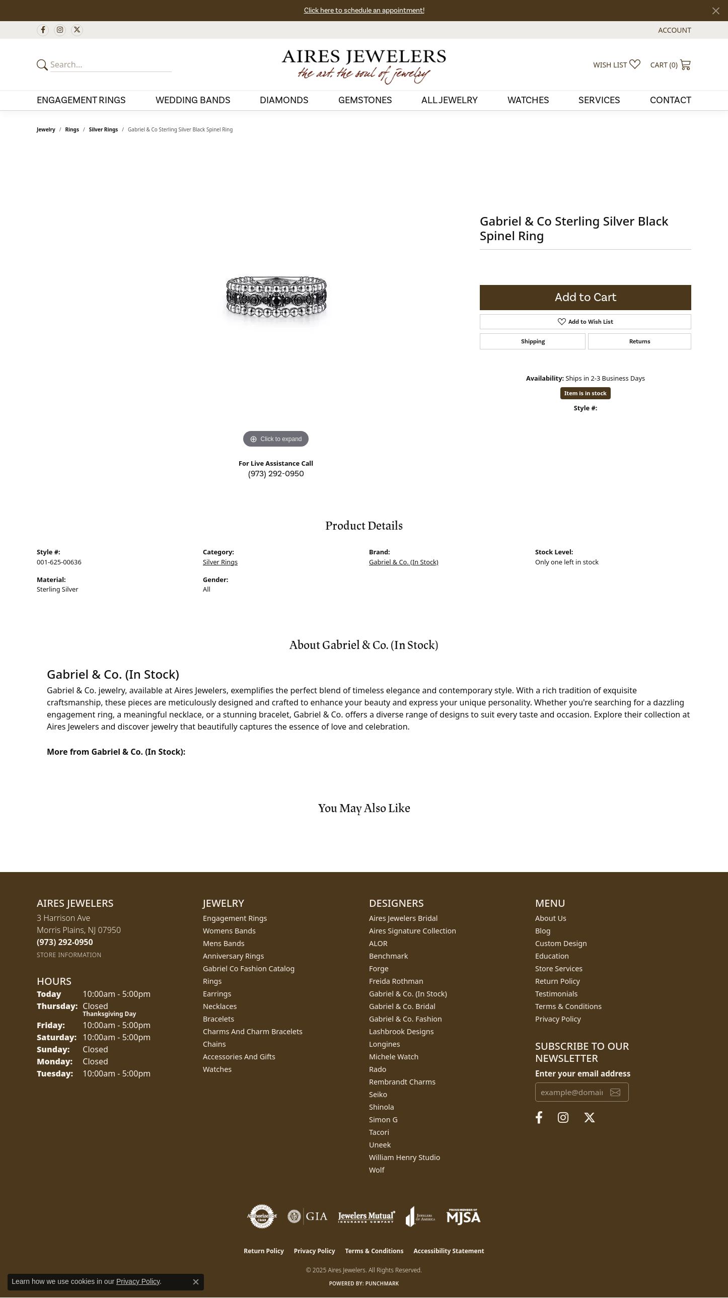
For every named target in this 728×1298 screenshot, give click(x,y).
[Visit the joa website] (420, 1216)
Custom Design (561, 943)
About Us (550, 918)
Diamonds (284, 100)
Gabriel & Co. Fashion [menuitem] (405, 1019)
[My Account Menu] (675, 30)
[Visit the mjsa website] (464, 1216)
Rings (72, 129)
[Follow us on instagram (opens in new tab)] (60, 30)
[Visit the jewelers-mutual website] (367, 1216)
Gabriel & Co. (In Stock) (404, 561)
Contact (670, 100)
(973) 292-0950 (276, 474)
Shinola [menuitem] (381, 1107)
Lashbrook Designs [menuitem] (401, 1031)
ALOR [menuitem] (378, 943)
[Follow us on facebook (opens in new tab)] (43, 30)
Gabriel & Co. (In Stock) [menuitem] (408, 993)
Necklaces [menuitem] (220, 1006)
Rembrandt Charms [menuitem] (402, 1082)
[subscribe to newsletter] (615, 1092)
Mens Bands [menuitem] (224, 943)
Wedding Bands (193, 100)
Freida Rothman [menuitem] (396, 981)
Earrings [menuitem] (217, 993)
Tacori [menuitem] (379, 1132)
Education (552, 956)
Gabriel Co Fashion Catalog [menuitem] (249, 968)
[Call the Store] (65, 942)
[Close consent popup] (196, 1282)
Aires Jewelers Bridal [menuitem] (403, 918)
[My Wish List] (617, 64)
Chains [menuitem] (214, 1044)
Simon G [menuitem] (383, 1119)
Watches (528, 100)
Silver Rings (103, 129)
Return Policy (557, 981)
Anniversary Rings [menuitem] (233, 956)
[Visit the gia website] (307, 1216)
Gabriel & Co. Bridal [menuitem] (402, 1006)
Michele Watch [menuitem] (393, 1056)
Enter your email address (582, 1073)
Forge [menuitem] (379, 968)
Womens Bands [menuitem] (229, 930)
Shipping (533, 341)
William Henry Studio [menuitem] (404, 1157)
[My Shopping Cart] (670, 64)
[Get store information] (69, 955)
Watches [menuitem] (217, 1069)
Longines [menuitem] (384, 1044)
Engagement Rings (81, 100)
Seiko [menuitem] (378, 1094)
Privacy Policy (558, 1019)
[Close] (715, 11)
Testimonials (556, 993)
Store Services (559, 968)
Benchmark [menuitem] (388, 956)
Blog (543, 930)
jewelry (46, 129)
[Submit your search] (44, 64)
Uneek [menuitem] (380, 1144)
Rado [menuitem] (378, 1069)
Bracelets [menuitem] (218, 1019)
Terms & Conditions (568, 1006)
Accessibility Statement (448, 1251)
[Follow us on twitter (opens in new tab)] (77, 30)
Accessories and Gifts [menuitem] (239, 1056)
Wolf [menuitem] (376, 1170)
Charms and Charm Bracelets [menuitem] (253, 1031)
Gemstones (365, 100)
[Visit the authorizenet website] (262, 1216)
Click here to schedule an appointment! (364, 10)
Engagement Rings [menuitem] (235, 918)
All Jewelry (449, 100)
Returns (639, 341)
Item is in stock (585, 393)
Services (599, 100)
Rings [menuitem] (212, 981)
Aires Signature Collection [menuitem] (412, 930)
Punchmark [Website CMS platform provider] (382, 1283)
